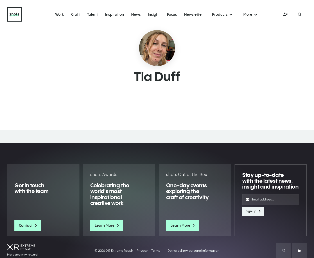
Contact (28, 225)
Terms (155, 250)
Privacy (142, 250)
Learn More (107, 225)
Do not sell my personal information (193, 250)
